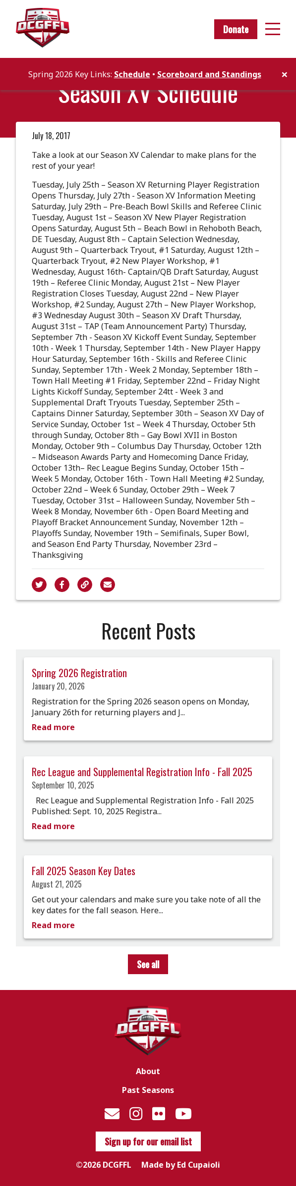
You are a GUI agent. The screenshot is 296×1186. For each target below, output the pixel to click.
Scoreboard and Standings (209, 74)
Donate (235, 29)
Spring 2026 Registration (79, 672)
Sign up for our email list (148, 1141)
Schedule (132, 74)
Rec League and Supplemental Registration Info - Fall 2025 (142, 771)
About (148, 1071)
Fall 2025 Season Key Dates (83, 870)
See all (148, 964)
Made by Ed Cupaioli (180, 1164)
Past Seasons (148, 1090)
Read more (53, 727)
